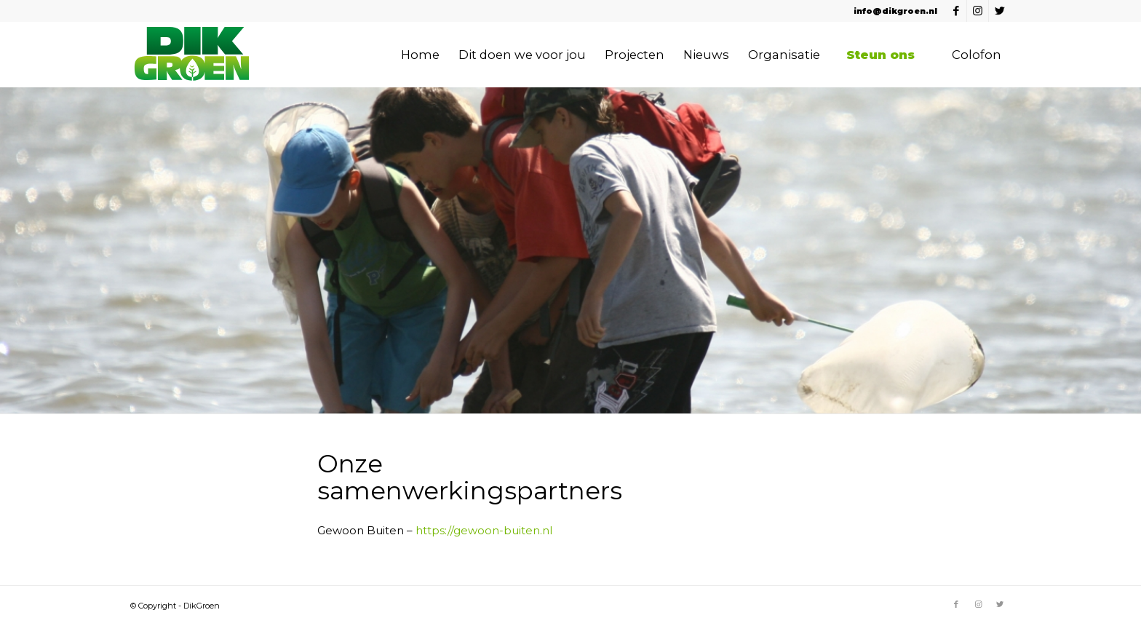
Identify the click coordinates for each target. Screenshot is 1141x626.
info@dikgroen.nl (895, 11)
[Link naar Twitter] (1000, 11)
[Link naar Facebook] (955, 11)
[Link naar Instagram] (977, 11)
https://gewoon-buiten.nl (484, 530)
